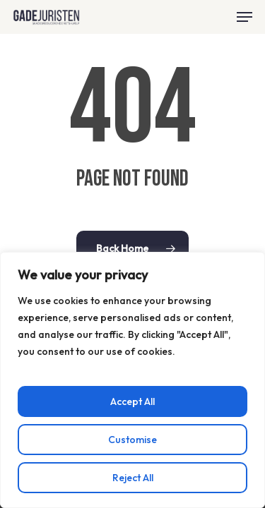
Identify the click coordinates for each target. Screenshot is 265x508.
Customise (132, 439)
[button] (244, 17)
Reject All (132, 477)
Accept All (132, 401)
